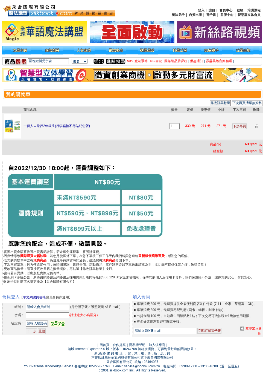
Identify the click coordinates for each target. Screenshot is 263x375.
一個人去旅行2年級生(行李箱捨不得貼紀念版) (57, 126)
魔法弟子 (178, 15)
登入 (201, 10)
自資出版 (195, 15)
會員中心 (225, 10)
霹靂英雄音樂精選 (219, 61)
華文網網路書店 (34, 297)
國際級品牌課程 (175, 61)
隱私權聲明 (137, 345)
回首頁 (104, 345)
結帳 (240, 10)
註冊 (212, 10)
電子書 (211, 15)
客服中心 (226, 15)
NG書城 (156, 61)
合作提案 (119, 345)
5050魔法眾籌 (137, 61)
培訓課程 (254, 10)
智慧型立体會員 (249, 15)
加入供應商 (157, 345)
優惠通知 (196, 61)
